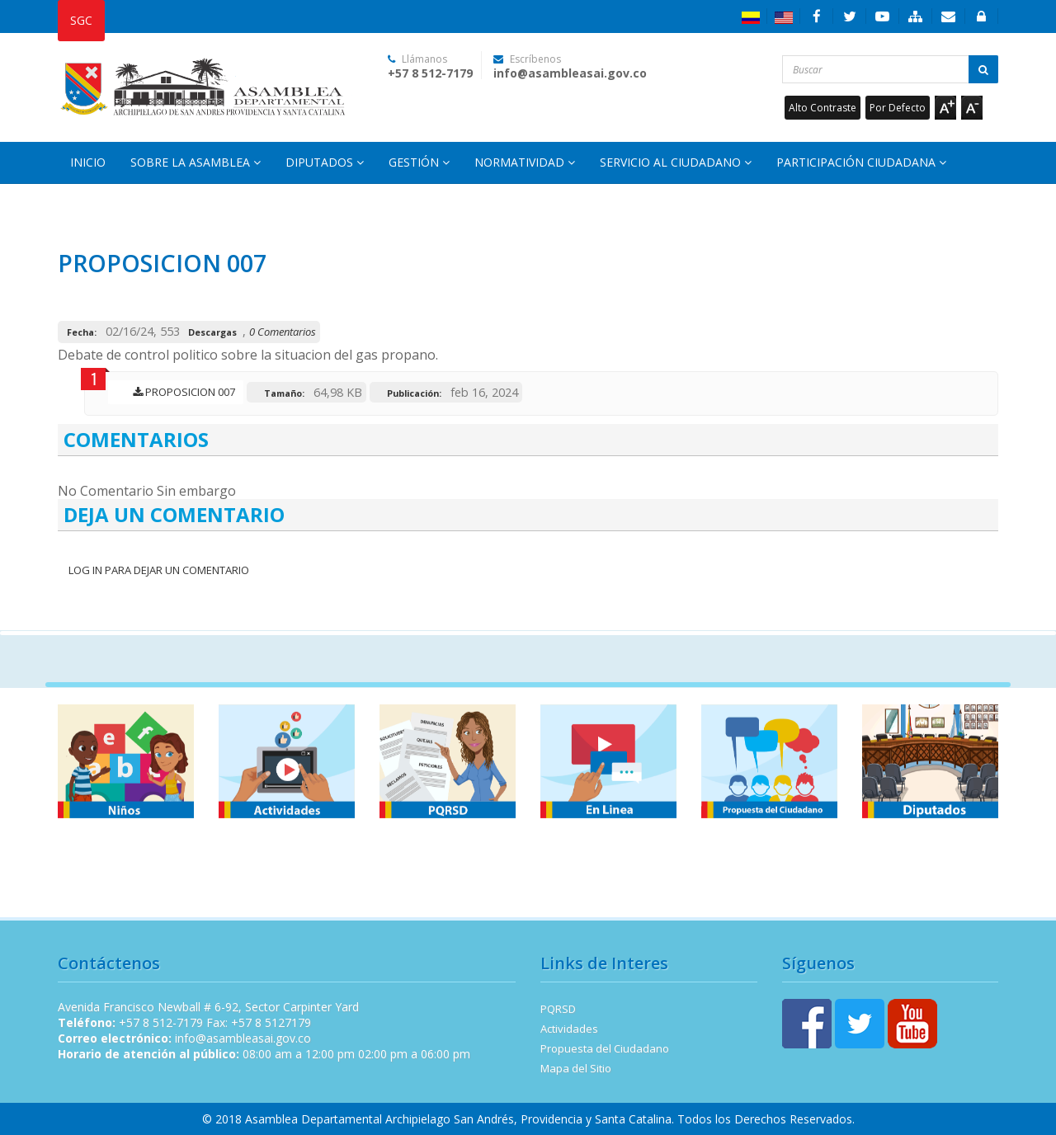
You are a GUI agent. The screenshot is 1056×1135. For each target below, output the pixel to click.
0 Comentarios (282, 331)
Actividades (569, 1028)
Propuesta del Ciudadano (604, 1048)
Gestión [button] (419, 162)
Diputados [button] (324, 162)
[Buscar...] (890, 69)
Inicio (88, 162)
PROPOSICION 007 (180, 391)
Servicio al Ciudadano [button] (676, 162)
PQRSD (558, 1008)
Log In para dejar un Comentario (157, 570)
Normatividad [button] (524, 162)
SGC (81, 20)
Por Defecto (898, 108)
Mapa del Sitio (575, 1068)
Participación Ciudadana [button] (861, 162)
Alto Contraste (822, 108)
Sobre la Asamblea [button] (195, 162)
